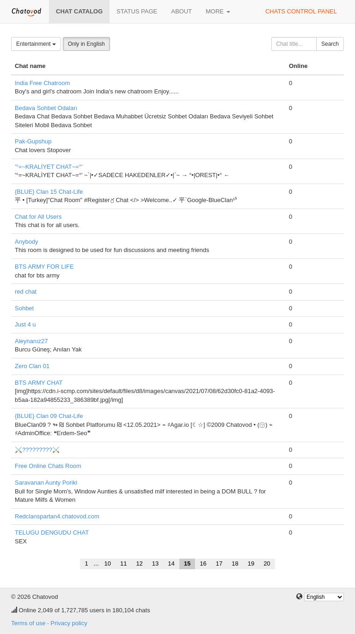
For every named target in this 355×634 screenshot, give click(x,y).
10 (107, 563)
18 (235, 563)
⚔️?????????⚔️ (37, 449)
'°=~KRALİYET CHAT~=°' (48, 166)
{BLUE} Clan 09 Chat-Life (49, 415)
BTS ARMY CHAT (39, 382)
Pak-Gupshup (33, 141)
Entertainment (36, 44)
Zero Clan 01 (32, 366)
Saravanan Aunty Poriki (46, 482)
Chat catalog (79, 11)
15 (187, 563)
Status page (136, 11)
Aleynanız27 (31, 341)
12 (139, 563)
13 (155, 563)
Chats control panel (301, 11)
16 (203, 563)
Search (330, 44)
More (218, 11)
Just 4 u (25, 324)
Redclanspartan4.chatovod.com (57, 516)
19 (251, 563)
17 (219, 563)
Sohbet (24, 308)
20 (266, 563)
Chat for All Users (38, 216)
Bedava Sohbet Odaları (46, 108)
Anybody (26, 241)
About (181, 11)
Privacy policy (68, 623)
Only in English (86, 44)
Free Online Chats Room (48, 465)
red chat (26, 291)
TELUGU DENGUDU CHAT (52, 532)
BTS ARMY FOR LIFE (44, 266)
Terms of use (28, 623)
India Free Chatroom (42, 83)
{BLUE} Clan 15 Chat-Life (49, 191)
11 (123, 563)
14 (171, 563)
